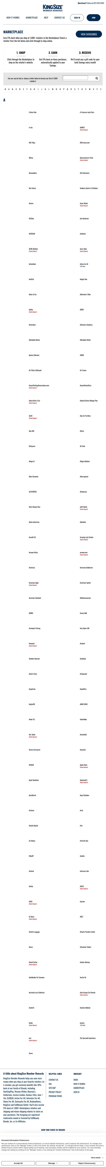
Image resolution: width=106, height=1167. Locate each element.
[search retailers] (97, 78)
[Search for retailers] (75, 78)
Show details (95, 1157)
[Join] (93, 17)
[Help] (46, 18)
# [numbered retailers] (5, 89)
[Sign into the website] (77, 17)
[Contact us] (59, 18)
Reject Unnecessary (87, 1163)
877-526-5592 (99, 3)
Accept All (18, 1163)
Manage (52, 1163)
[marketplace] (32, 18)
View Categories (89, 34)
